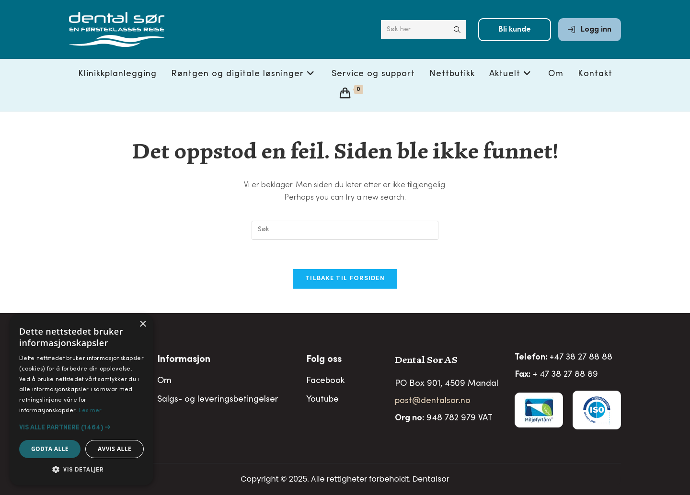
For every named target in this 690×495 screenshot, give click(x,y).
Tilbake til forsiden (345, 279)
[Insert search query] (345, 230)
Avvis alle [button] (114, 449)
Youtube (322, 399)
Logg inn (589, 30)
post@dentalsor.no (433, 401)
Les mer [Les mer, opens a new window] (90, 411)
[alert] (81, 399)
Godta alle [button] (50, 449)
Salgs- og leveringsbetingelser (217, 399)
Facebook (325, 381)
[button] (81, 427)
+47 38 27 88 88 (581, 357)
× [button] (142, 324)
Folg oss (324, 360)
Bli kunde (514, 30)
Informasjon (183, 360)
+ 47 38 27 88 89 (565, 375)
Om (164, 381)
